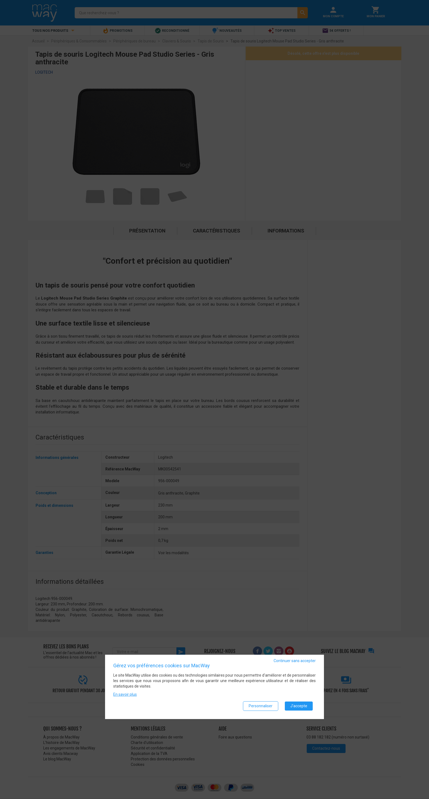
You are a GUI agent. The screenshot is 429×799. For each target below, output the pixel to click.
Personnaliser (261, 706)
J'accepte (298, 706)
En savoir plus (125, 694)
